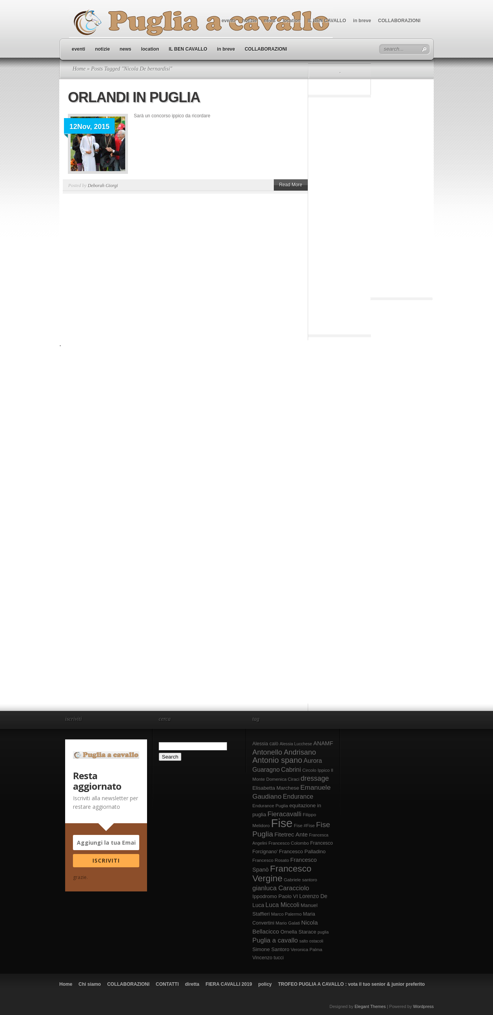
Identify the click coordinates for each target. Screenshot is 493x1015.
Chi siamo (89, 984)
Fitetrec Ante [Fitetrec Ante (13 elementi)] (291, 834)
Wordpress (423, 1006)
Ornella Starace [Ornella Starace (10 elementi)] (298, 932)
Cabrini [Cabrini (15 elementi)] (291, 769)
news (270, 20)
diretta (192, 984)
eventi (228, 20)
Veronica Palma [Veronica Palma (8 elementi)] (306, 949)
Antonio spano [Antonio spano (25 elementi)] (277, 760)
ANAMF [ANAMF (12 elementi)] (323, 743)
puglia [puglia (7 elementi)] (322, 932)
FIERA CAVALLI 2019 (229, 984)
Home (79, 69)
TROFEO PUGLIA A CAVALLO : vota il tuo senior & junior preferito (351, 984)
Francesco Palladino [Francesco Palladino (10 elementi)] (302, 851)
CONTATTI (167, 984)
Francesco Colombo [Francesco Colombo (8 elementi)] (288, 843)
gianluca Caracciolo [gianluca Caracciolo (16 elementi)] (280, 888)
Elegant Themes (370, 1006)
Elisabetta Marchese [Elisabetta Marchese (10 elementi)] (275, 788)
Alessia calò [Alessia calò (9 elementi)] (265, 743)
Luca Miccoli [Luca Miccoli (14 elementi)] (283, 905)
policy (265, 984)
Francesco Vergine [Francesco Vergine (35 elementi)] (281, 873)
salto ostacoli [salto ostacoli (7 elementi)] (311, 941)
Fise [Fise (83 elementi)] (282, 823)
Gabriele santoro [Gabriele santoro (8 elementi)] (300, 879)
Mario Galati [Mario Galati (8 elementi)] (288, 923)
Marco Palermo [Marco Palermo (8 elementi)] (286, 914)
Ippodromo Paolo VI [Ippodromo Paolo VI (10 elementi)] (275, 896)
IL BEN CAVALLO (327, 20)
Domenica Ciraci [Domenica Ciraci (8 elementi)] (283, 779)
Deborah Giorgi (103, 185)
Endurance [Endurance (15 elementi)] (298, 796)
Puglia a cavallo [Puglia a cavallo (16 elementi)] (275, 940)
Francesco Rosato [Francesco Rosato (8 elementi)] (270, 860)
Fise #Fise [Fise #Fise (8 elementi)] (304, 825)
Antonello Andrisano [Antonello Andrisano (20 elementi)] (284, 752)
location (292, 20)
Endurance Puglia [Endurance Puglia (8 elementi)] (270, 805)
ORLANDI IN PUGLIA (134, 97)
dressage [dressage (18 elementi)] (315, 778)
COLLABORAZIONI (399, 20)
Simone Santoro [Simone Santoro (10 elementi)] (270, 949)
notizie (249, 20)
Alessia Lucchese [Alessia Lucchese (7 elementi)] (296, 743)
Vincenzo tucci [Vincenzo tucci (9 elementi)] (268, 957)
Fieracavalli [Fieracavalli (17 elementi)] (284, 814)
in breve (362, 20)
